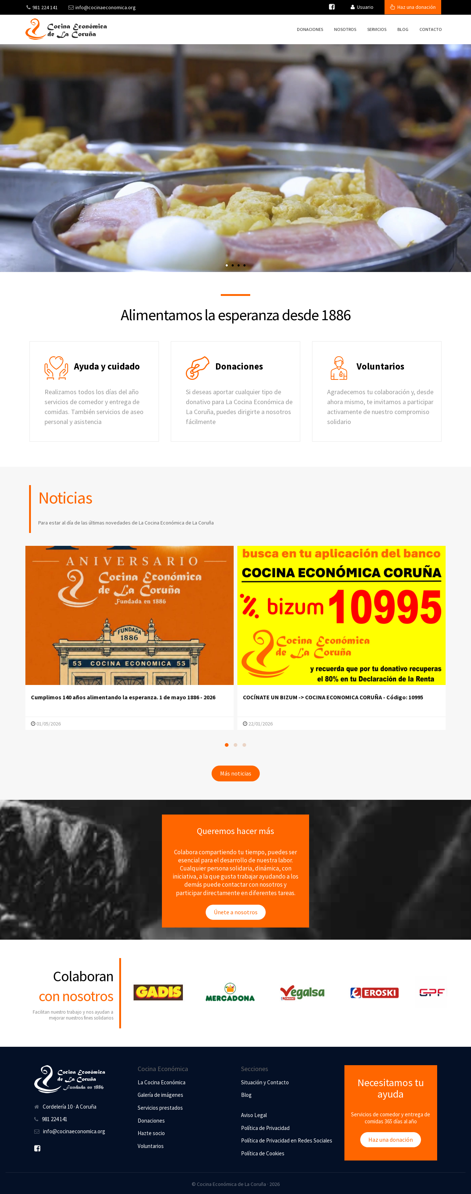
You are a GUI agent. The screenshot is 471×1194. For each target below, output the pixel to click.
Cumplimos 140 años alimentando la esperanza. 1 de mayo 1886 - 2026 (123, 697)
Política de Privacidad (265, 1127)
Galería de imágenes (160, 1094)
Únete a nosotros (236, 912)
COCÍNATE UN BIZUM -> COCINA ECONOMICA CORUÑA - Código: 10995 (333, 697)
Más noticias (235, 773)
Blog (402, 29)
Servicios (376, 29)
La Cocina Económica (161, 1082)
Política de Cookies (262, 1153)
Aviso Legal (254, 1115)
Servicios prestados (160, 1107)
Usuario (362, 7)
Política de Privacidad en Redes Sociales (286, 1140)
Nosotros (345, 29)
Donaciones (310, 29)
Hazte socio (151, 1133)
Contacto (430, 29)
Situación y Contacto (265, 1082)
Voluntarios (151, 1145)
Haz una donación (413, 7)
